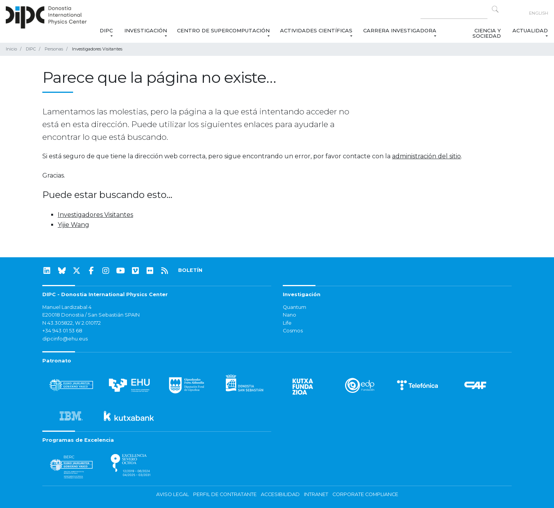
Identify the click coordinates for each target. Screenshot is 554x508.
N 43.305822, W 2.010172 (71, 323)
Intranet (316, 494)
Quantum (294, 307)
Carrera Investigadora (399, 30)
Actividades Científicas (316, 30)
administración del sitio (426, 156)
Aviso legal (172, 494)
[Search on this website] (454, 13)
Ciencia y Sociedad (486, 33)
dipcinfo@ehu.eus (65, 339)
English (538, 13)
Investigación (145, 30)
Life (287, 323)
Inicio (11, 49)
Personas (54, 49)
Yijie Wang (73, 224)
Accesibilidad (280, 494)
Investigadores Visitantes (95, 214)
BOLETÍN (190, 270)
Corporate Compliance (365, 494)
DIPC (105, 30)
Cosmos (293, 331)
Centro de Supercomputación (223, 30)
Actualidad (530, 30)
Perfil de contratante (225, 494)
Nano (289, 315)
